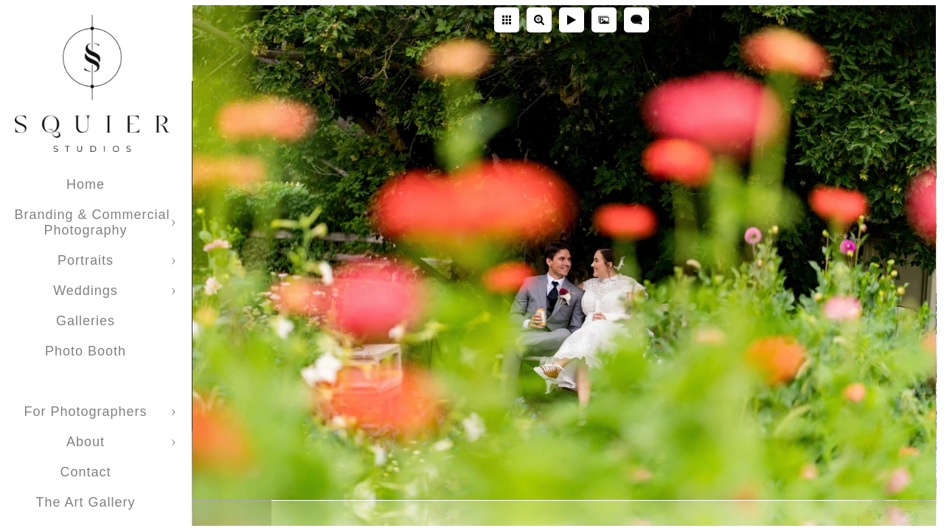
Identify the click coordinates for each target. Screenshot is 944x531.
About (85, 441)
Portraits (86, 260)
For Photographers (85, 411)
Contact (85, 472)
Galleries (85, 320)
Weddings (85, 290)
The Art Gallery (85, 502)
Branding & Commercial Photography (92, 222)
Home (85, 184)
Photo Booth (85, 351)
